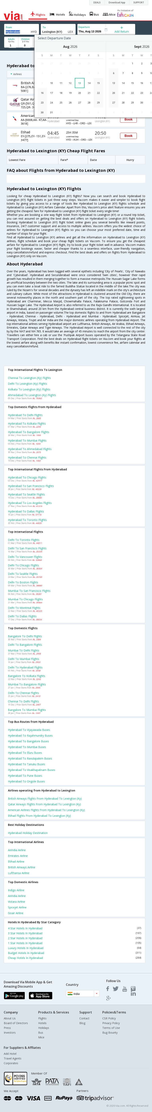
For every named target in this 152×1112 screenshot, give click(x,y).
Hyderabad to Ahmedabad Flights (29, 449)
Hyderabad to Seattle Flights (26, 494)
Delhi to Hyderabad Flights (25, 667)
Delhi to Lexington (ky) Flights (27, 383)
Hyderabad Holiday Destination (28, 833)
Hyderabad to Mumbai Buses (27, 747)
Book (128, 119)
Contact (84, 1018)
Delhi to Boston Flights (23, 582)
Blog (82, 1023)
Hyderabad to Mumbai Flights (27, 440)
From (9, 27)
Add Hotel (10, 1054)
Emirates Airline (18, 856)
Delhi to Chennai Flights (23, 693)
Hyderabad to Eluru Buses (25, 753)
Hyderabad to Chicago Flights (27, 477)
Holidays (43, 1028)
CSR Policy (109, 1018)
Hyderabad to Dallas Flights (26, 511)
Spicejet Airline (17, 907)
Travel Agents (12, 1058)
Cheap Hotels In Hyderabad (74, 958)
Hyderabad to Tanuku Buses (26, 764)
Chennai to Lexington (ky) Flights (29, 378)
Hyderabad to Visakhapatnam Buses (31, 770)
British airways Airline (21, 867)
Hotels (42, 1023)
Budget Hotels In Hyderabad (74, 953)
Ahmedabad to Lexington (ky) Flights (32, 395)
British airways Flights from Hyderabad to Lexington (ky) (45, 798)
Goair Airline (15, 913)
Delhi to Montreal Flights (24, 608)
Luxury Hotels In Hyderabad (74, 948)
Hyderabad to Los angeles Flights (30, 503)
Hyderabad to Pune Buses (25, 775)
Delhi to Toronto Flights (23, 540)
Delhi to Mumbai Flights (23, 659)
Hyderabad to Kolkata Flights (27, 423)
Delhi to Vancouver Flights (25, 557)
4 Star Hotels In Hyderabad (74, 928)
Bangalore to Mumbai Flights (27, 710)
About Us (10, 1018)
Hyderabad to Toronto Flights (27, 520)
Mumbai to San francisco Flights (29, 591)
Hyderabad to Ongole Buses (26, 781)
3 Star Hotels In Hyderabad (74, 933)
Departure (84, 26)
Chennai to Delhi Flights (23, 701)
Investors (10, 1032)
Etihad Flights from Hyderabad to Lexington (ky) (39, 816)
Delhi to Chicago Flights (23, 565)
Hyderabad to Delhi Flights (25, 415)
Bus (40, 1032)
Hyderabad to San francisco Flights (31, 486)
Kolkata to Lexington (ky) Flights (29, 389)
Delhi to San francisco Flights (27, 548)
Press (7, 1028)
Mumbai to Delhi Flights (23, 650)
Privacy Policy (111, 1023)
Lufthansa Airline (18, 873)
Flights (42, 1018)
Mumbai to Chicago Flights (25, 599)
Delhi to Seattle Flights (23, 574)
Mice (41, 1037)
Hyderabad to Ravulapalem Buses (30, 758)
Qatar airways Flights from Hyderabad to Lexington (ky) (44, 804)
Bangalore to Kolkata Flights (26, 676)
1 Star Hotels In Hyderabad (74, 943)
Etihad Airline (16, 861)
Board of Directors (16, 1023)
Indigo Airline (16, 890)
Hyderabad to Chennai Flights (27, 457)
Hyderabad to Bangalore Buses (28, 741)
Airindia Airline (17, 850)
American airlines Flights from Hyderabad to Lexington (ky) (46, 810)
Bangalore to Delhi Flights (25, 636)
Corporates (11, 1063)
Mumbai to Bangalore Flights (27, 684)
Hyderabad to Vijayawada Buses (29, 730)
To (44, 27)
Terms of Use (111, 1028)
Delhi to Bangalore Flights (25, 645)
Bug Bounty (110, 1032)
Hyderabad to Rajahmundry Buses (30, 735)
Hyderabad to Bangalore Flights (28, 432)
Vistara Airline (16, 901)
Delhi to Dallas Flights (22, 616)
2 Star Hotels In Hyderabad (74, 938)
